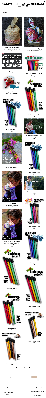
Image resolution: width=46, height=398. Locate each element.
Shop (8, 388)
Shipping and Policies (8, 392)
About (8, 390)
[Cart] (44, 2)
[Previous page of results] (16, 367)
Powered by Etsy (37, 395)
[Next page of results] (29, 367)
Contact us (8, 394)
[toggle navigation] (2, 1)
